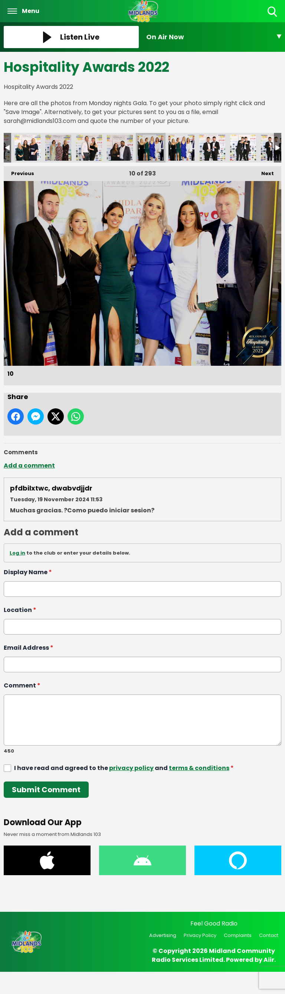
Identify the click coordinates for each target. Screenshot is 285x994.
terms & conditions (199, 768)
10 (151, 148)
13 (243, 148)
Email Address (28, 647)
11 (181, 148)
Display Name (28, 572)
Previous (19, 171)
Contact (268, 935)
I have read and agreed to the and (124, 768)
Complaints (238, 935)
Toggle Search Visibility (273, 12)
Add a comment (29, 465)
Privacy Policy (200, 935)
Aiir (268, 959)
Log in (17, 552)
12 (212, 148)
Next (264, 171)
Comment (22, 685)
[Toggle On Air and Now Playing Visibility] (213, 37)
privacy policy (131, 768)
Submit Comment (46, 789)
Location (20, 610)
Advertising (162, 935)
